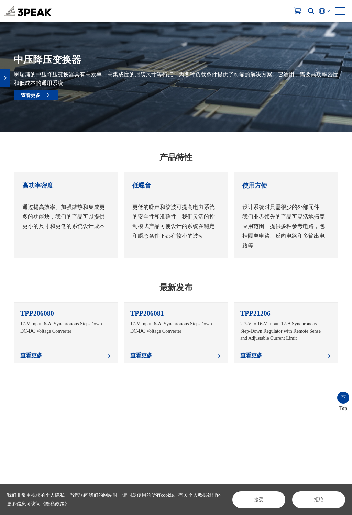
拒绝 (318, 499)
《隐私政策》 (55, 503)
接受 (259, 499)
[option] (66, 215)
